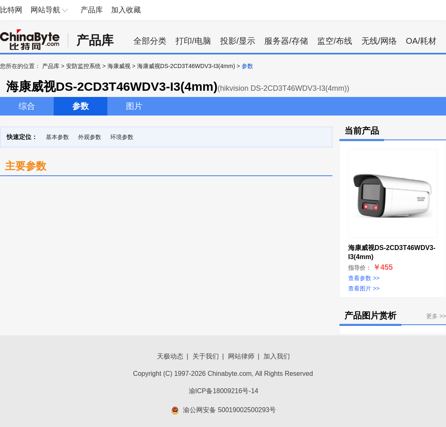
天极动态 (170, 356)
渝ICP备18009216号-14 (224, 390)
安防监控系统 (83, 66)
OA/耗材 (421, 40)
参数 (80, 106)
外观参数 (89, 137)
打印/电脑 (193, 40)
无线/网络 (379, 40)
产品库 (92, 10)
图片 (134, 106)
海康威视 (118, 66)
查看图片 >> (364, 288)
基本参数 (57, 137)
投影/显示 (238, 40)
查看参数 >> (364, 278)
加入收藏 (126, 10)
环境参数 (121, 137)
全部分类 (149, 40)
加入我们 (276, 356)
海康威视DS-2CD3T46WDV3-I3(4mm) (186, 66)
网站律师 (241, 356)
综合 (27, 106)
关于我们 (205, 356)
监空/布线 (335, 40)
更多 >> (436, 316)
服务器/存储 (286, 40)
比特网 (11, 10)
